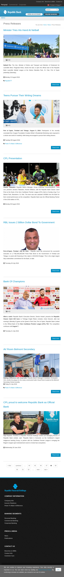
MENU (3, 18)
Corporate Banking (11, 523)
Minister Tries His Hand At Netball (21, 30)
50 (17, 469)
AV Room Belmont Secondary (19, 349)
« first (9, 465)
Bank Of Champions (14, 281)
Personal (4, 5)
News (49, 24)
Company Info (40, 1)
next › (38, 469)
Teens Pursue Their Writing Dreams (22, 95)
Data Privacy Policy (45, 570)
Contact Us (59, 1)
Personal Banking (10, 518)
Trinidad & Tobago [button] (55, 5)
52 (28, 469)
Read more (55, 84)
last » (46, 469)
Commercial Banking (11, 520)
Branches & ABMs (50, 1)
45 (35, 465)
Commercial (13, 5)
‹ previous (18, 465)
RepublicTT (8, 81)
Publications (9, 538)
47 (46, 465)
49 (55, 465)
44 (29, 465)
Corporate (22, 5)
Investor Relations (10, 503)
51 (23, 469)
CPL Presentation (12, 158)
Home (45, 24)
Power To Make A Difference (13, 143)
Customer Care (9, 556)
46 (41, 465)
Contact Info (8, 553)
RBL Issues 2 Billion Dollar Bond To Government (29, 222)
